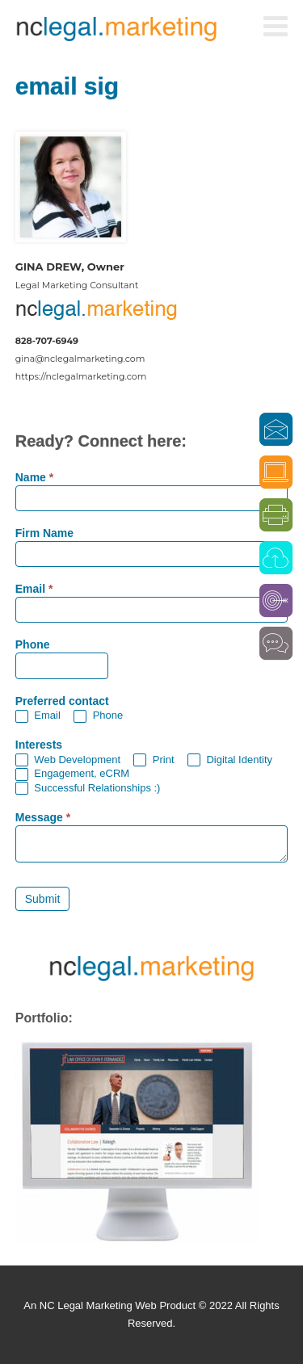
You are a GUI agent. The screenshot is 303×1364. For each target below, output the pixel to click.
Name (34, 478)
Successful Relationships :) (88, 788)
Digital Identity (229, 760)
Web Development (67, 760)
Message (43, 818)
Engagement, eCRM (72, 774)
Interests (38, 745)
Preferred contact (62, 701)
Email (34, 589)
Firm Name (44, 533)
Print (153, 760)
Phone (32, 645)
